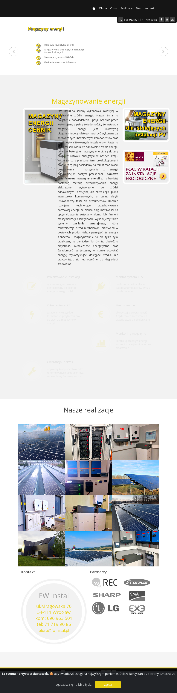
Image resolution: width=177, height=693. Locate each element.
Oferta (103, 8)
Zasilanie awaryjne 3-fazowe (59, 61)
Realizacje (127, 8)
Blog (138, 8)
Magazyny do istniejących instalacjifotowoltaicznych (63, 50)
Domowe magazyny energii (59, 44)
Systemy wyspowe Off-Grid (59, 56)
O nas (113, 8)
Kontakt (149, 8)
